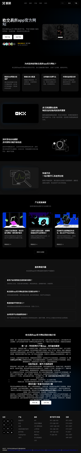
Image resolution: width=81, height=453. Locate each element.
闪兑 (19, 423)
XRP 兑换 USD (54, 431)
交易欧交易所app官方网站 (25, 449)
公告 (35, 440)
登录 (69, 3)
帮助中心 (36, 434)
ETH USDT (69, 428)
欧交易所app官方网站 (13, 449)
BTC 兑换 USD (54, 420)
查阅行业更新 (40, 251)
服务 (30, 3)
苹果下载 (8, 37)
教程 (40, 3)
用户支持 (36, 431)
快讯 (45, 3)
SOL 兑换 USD (54, 428)
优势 (25, 3)
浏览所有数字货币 (23, 428)
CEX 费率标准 (38, 425)
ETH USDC (69, 423)
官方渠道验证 (38, 437)
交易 (19, 425)
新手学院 (20, 431)
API (35, 420)
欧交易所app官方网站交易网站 (53, 449)
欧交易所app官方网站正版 (39, 449)
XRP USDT (69, 437)
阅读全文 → (8, 244)
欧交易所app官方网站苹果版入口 (70, 449)
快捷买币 (20, 420)
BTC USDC (69, 420)
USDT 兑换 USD (54, 425)
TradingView (22, 434)
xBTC (20, 437)
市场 (35, 3)
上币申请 (36, 428)
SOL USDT (69, 434)
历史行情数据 (38, 423)
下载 (76, 3)
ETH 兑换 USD (54, 423)
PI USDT (68, 431)
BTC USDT (69, 425)
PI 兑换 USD (53, 434)
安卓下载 (20, 37)
